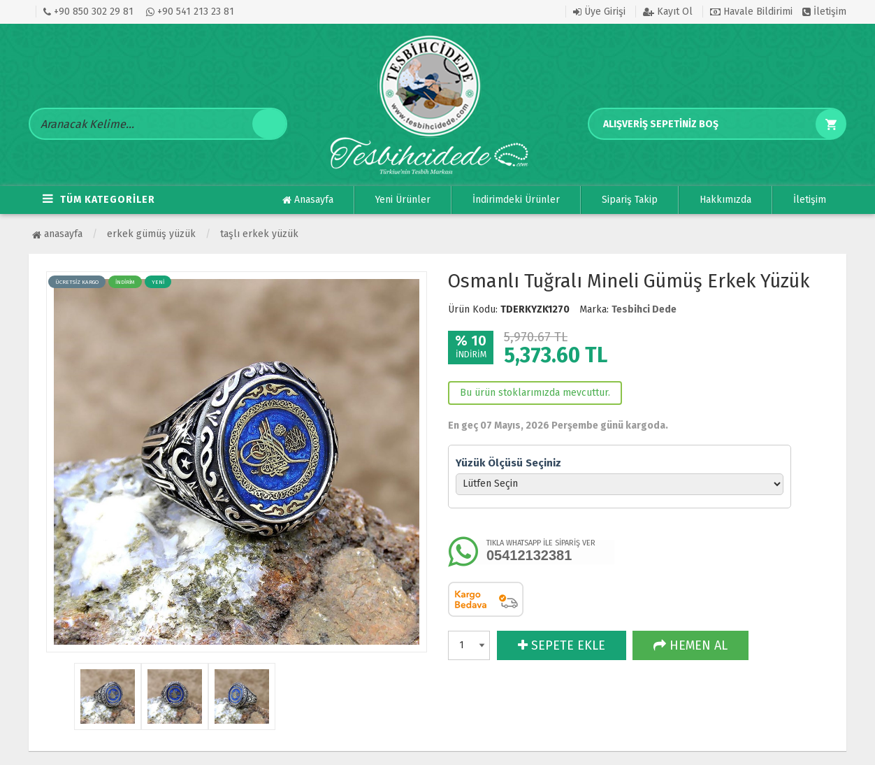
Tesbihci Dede (644, 309)
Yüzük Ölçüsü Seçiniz (508, 463)
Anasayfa (307, 200)
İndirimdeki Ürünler (516, 200)
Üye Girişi (599, 11)
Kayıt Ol (668, 11)
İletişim (824, 11)
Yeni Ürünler (403, 200)
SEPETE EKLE (561, 645)
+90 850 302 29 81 (88, 11)
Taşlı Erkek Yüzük (259, 234)
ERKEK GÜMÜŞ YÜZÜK (151, 234)
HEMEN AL (690, 645)
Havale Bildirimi (751, 11)
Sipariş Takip (630, 200)
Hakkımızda (725, 200)
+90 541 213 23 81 (190, 11)
